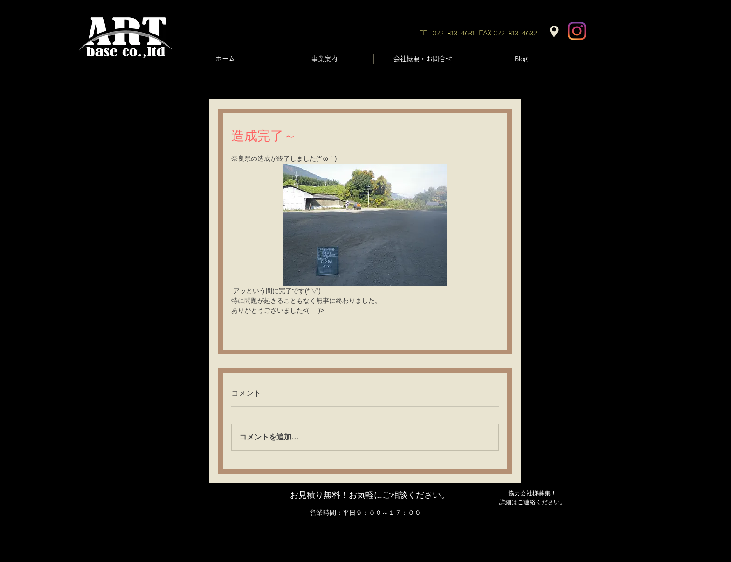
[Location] (554, 31)
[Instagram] (577, 31)
